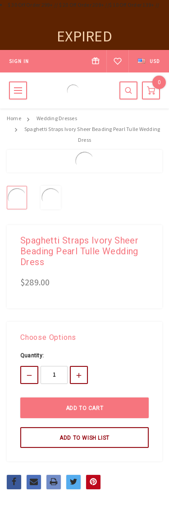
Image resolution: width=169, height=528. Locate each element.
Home (14, 118)
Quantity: (32, 355)
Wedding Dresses (57, 118)
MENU (18, 90)
